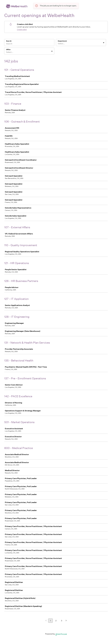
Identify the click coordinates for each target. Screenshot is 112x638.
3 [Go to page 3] (61, 621)
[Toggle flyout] (103, 42)
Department (62, 41)
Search (8, 41)
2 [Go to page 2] (55, 621)
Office (8, 50)
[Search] (29, 44)
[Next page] (66, 621)
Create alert (22, 29)
